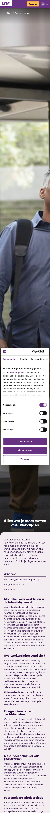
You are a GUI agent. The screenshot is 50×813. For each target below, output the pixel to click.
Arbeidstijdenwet (17, 606)
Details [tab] (23, 359)
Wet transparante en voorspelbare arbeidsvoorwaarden (21, 810)
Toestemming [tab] (9, 359)
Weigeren (25, 459)
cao (32, 678)
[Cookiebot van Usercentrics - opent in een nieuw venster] (35, 351)
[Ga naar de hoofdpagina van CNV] (6, 3)
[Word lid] (33, 3)
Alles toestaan (25, 441)
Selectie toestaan (25, 450)
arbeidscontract (21, 678)
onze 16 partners (18, 372)
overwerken (23, 660)
